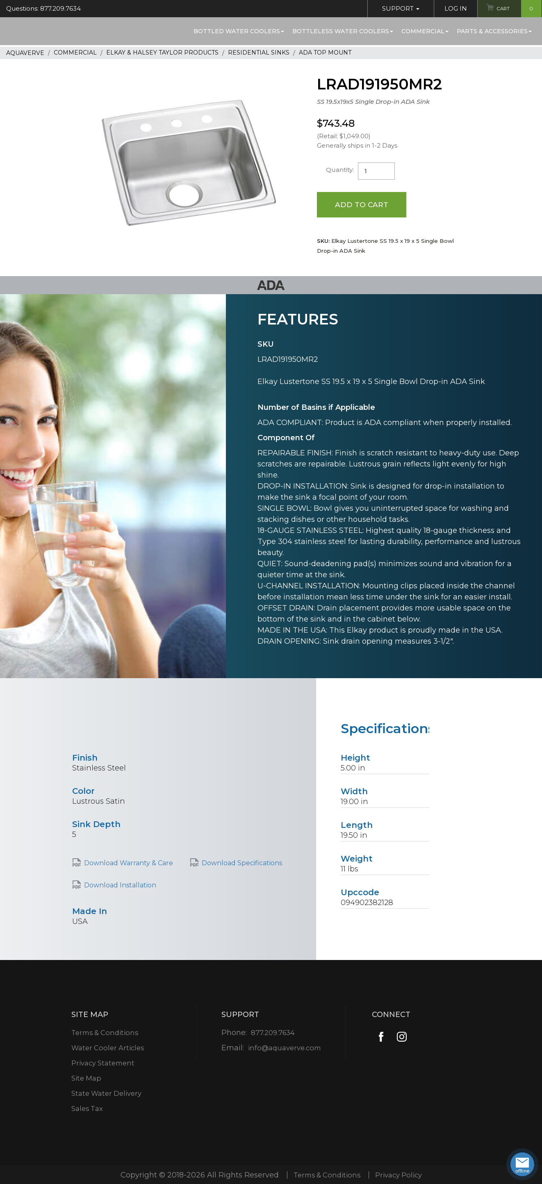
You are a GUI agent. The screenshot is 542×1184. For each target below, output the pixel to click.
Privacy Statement (103, 1064)
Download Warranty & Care (128, 864)
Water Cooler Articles (108, 1049)
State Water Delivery (107, 1094)
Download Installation (120, 886)
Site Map (85, 1079)
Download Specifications (242, 864)
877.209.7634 (272, 1033)
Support (395, 8)
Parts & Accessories (494, 31)
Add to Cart (362, 204)
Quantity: (341, 170)
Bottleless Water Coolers (342, 31)
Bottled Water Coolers (239, 31)
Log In (451, 8)
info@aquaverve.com (284, 1049)
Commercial (425, 31)
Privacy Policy (401, 1175)
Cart (517, 8)
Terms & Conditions (105, 1033)
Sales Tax (86, 1109)
